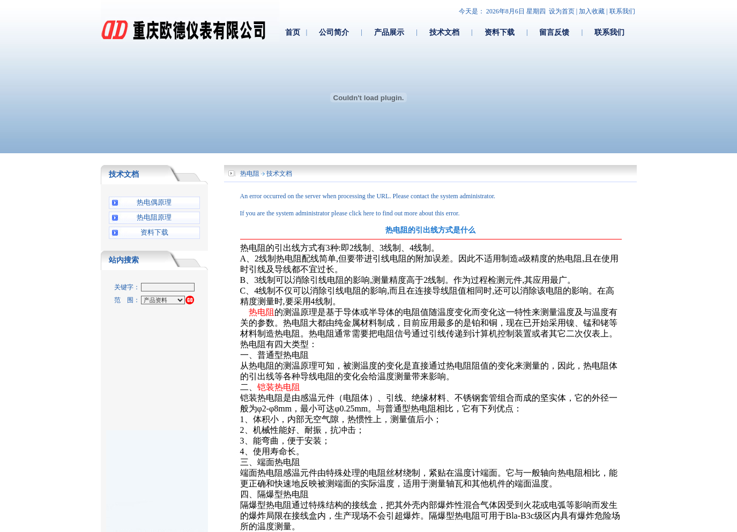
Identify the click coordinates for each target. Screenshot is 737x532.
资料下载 (500, 32)
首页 (292, 32)
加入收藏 (592, 11)
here (368, 213)
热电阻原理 (154, 217)
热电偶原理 (154, 202)
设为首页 (562, 11)
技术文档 (444, 32)
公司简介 (334, 32)
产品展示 (389, 32)
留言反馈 (554, 32)
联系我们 (622, 11)
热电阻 (249, 173)
